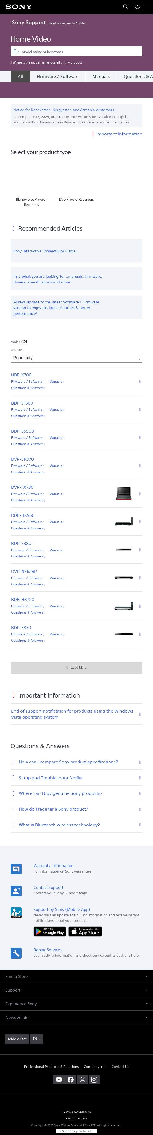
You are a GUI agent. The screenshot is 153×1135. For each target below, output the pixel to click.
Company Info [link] (95, 1051)
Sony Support (28, 22)
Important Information (119, 118)
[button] (76, 961)
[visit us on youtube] (59, 1064)
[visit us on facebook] (70, 1064)
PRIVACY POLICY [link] (76, 1103)
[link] (17, 1024)
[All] (20, 76)
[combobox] (77, 51)
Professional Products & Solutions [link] (51, 1051)
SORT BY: (17, 335)
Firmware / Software (58, 76)
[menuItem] (137, 7)
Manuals (101, 76)
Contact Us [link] (120, 1051)
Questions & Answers (28, 372)
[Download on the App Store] (85, 916)
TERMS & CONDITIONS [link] (76, 1096)
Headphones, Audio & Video (67, 23)
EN (35, 1023)
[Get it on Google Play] (51, 916)
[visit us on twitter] (82, 1064)
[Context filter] (16, 51)
